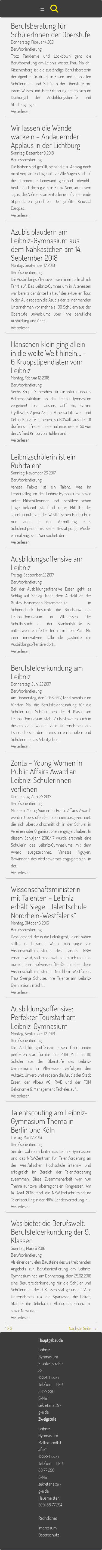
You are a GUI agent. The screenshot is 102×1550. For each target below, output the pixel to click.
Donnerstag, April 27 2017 (31, 796)
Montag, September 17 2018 (33, 265)
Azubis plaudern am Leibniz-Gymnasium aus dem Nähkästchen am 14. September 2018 (46, 244)
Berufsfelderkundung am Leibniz (47, 672)
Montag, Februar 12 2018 (30, 378)
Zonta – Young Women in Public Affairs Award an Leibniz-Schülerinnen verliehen (46, 775)
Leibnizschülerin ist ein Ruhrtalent (43, 461)
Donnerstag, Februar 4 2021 (32, 42)
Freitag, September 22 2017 (32, 575)
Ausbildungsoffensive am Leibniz (47, 563)
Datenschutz (48, 1535)
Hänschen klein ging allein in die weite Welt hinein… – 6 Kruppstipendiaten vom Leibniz (48, 357)
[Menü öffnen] (42, 8)
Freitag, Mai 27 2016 (26, 1137)
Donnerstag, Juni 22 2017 (31, 684)
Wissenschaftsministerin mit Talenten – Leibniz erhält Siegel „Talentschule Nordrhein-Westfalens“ (49, 902)
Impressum (47, 1528)
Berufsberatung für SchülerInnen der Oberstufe (50, 30)
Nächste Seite (83, 1328)
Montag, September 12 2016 (33, 1033)
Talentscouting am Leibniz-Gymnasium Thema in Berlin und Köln (49, 1121)
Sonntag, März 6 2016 (28, 1248)
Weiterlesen (20, 111)
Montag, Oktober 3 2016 (30, 923)
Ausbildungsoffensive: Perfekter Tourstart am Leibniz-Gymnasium (43, 1017)
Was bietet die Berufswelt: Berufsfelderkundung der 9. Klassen (50, 1232)
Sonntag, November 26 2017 (33, 473)
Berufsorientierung (26, 49)
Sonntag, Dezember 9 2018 (32, 153)
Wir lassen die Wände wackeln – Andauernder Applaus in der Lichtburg (46, 136)
